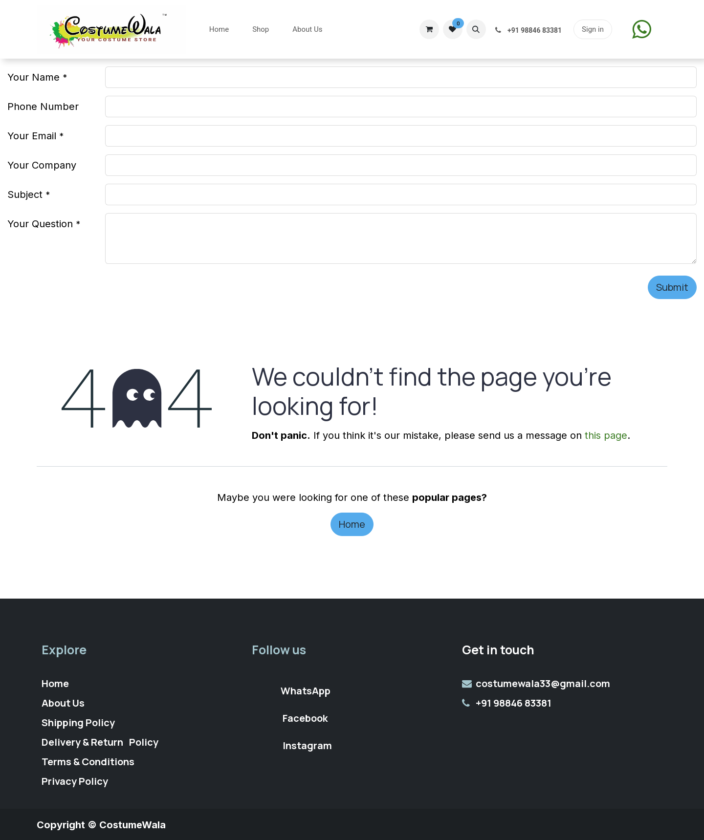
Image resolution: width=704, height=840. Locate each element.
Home (352, 524)
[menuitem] (219, 29)
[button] (476, 29)
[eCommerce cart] (429, 29)
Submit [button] (672, 287)
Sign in (593, 29)
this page (606, 435)
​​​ (641, 29)
